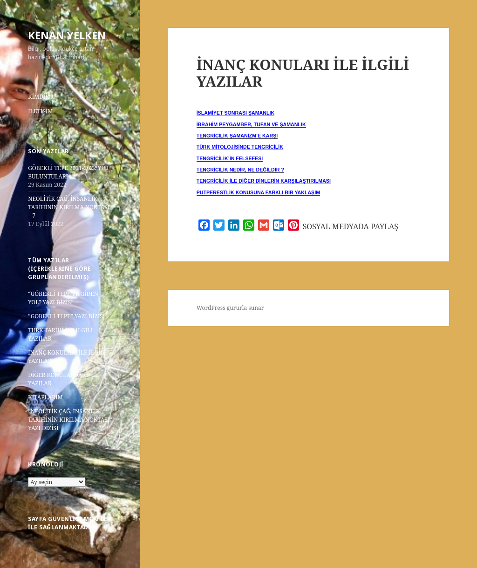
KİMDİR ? (40, 97)
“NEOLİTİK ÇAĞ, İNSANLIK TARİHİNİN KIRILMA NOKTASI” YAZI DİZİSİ (70, 419)
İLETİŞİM (40, 111)
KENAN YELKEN (67, 35)
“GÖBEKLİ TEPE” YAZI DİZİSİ (66, 316)
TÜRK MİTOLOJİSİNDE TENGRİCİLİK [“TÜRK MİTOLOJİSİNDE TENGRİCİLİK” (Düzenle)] (240, 147)
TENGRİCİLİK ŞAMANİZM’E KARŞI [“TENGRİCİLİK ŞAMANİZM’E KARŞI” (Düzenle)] (237, 135)
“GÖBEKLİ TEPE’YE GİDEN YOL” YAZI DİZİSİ (63, 298)
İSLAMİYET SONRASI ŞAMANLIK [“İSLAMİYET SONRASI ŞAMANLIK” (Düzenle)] (236, 113)
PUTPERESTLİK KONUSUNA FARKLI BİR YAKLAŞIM (258, 192)
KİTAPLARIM (45, 397)
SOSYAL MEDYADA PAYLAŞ (350, 226)
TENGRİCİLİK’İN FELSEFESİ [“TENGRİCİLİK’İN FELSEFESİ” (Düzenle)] (230, 158)
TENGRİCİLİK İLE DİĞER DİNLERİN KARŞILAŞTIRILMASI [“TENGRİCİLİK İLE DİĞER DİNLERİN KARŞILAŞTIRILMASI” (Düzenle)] (264, 181)
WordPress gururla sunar (230, 308)
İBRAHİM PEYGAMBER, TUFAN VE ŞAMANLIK (251, 124)
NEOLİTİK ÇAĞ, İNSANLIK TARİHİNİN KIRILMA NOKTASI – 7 (68, 207)
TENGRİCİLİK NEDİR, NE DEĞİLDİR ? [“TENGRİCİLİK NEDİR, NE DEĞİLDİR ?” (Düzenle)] (240, 169)
